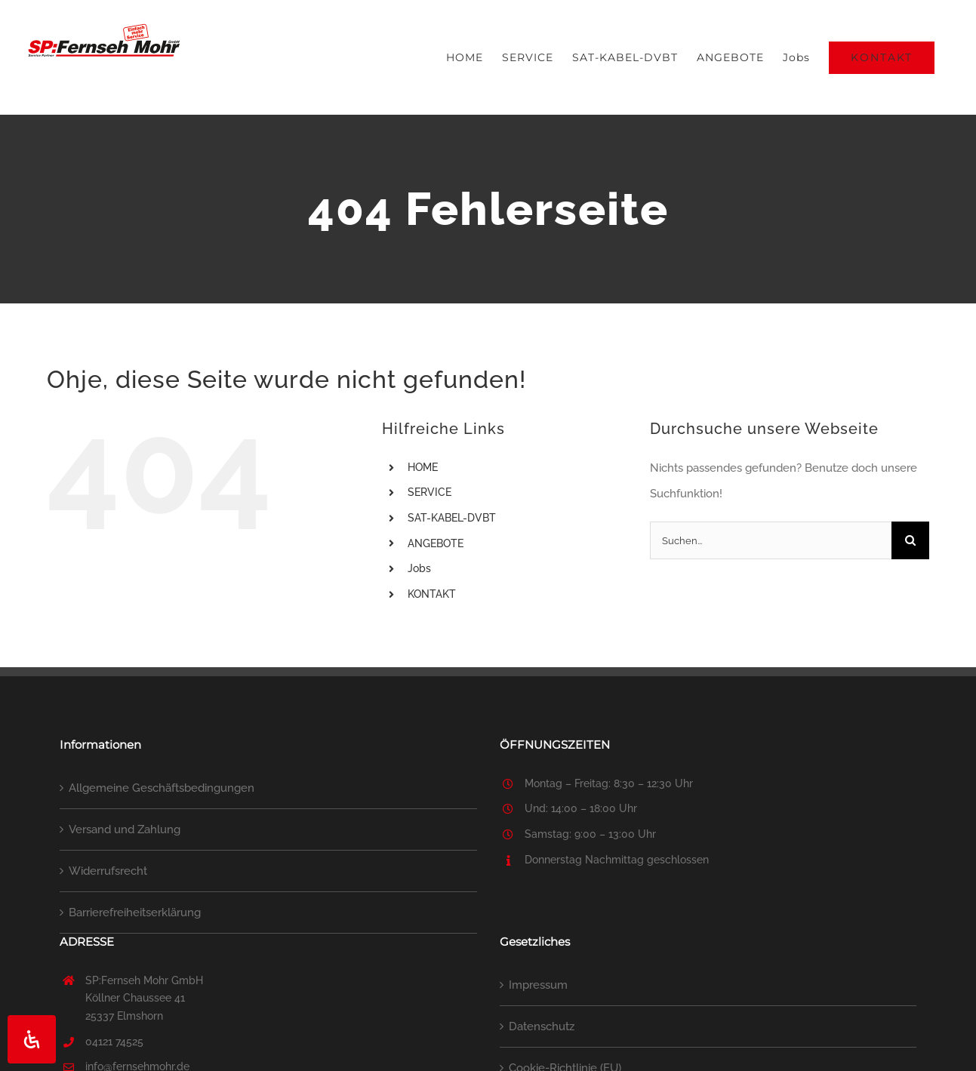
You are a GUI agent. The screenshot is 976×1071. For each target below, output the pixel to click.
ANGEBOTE (435, 543)
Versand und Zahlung (124, 829)
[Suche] (910, 540)
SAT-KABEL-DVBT (452, 518)
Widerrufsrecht (108, 871)
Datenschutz (541, 1026)
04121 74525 (114, 1042)
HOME (423, 467)
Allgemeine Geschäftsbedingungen (161, 788)
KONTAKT (432, 594)
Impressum (538, 985)
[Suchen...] (770, 540)
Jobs (419, 568)
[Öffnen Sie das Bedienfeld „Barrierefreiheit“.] (32, 1039)
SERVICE (429, 492)
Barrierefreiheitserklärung (135, 912)
